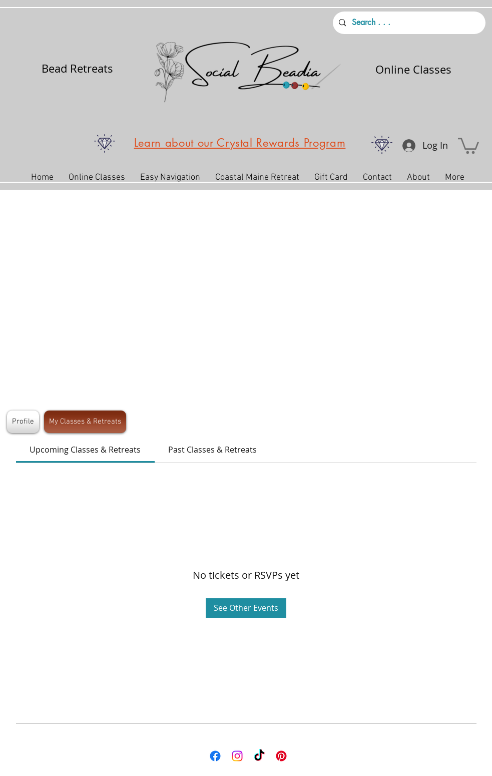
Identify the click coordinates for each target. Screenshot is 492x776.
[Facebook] (215, 756)
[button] (468, 145)
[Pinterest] (281, 756)
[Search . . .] (408, 23)
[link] (85, 449)
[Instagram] (237, 756)
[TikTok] (259, 756)
